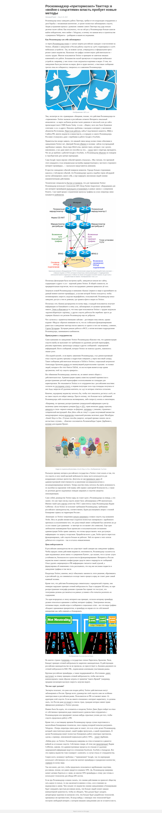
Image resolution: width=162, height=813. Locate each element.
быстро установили (74, 183)
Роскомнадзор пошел (60, 44)
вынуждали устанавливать (77, 189)
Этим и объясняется (59, 309)
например (66, 660)
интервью (88, 409)
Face (78, 406)
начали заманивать (80, 517)
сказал (90, 150)
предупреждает (102, 744)
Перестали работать (72, 131)
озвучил (64, 504)
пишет (97, 737)
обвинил (83, 144)
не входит (68, 702)
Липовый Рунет (50, 17)
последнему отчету (62, 386)
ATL (83, 406)
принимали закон (93, 479)
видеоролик (69, 415)
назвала (66, 364)
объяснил (102, 153)
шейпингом (59, 195)
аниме (101, 406)
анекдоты (49, 409)
